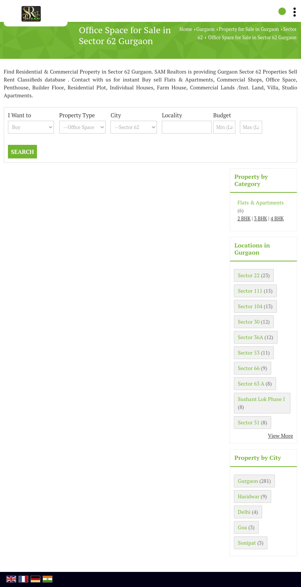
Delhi (244, 511)
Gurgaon (205, 29)
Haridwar (249, 496)
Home (186, 29)
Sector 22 (249, 275)
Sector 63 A (251, 383)
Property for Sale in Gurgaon (249, 29)
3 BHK (260, 218)
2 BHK (244, 218)
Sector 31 (249, 422)
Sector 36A (250, 337)
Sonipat (247, 542)
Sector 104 (250, 306)
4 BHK (277, 218)
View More (280, 435)
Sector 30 (249, 321)
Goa (242, 527)
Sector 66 (249, 368)
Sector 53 (249, 352)
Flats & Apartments (261, 202)
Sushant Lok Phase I (261, 399)
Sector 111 (250, 290)
